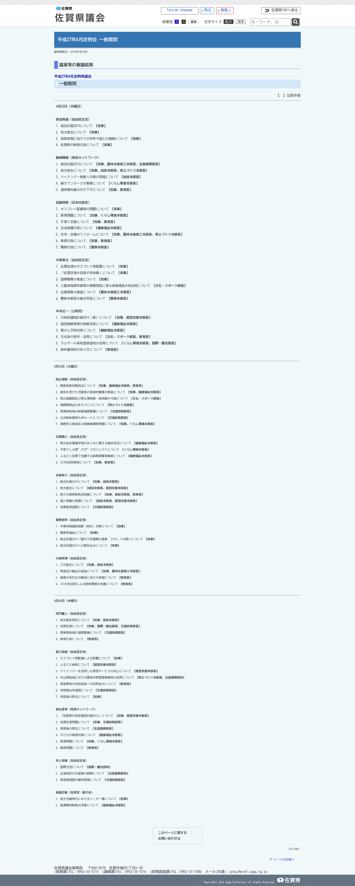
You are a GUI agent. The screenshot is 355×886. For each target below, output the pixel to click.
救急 (226, 10)
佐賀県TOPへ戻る (284, 10)
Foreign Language (180, 10)
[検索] (296, 22)
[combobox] (270, 21)
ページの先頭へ (284, 859)
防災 (208, 10)
